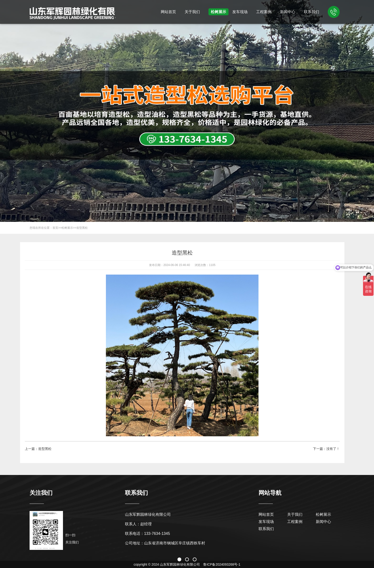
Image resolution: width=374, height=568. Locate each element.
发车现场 (240, 12)
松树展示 (218, 12)
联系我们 (311, 12)
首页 (55, 227)
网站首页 (168, 12)
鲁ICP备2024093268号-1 (221, 564)
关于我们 (192, 12)
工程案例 (263, 12)
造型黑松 (82, 227)
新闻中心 (287, 12)
